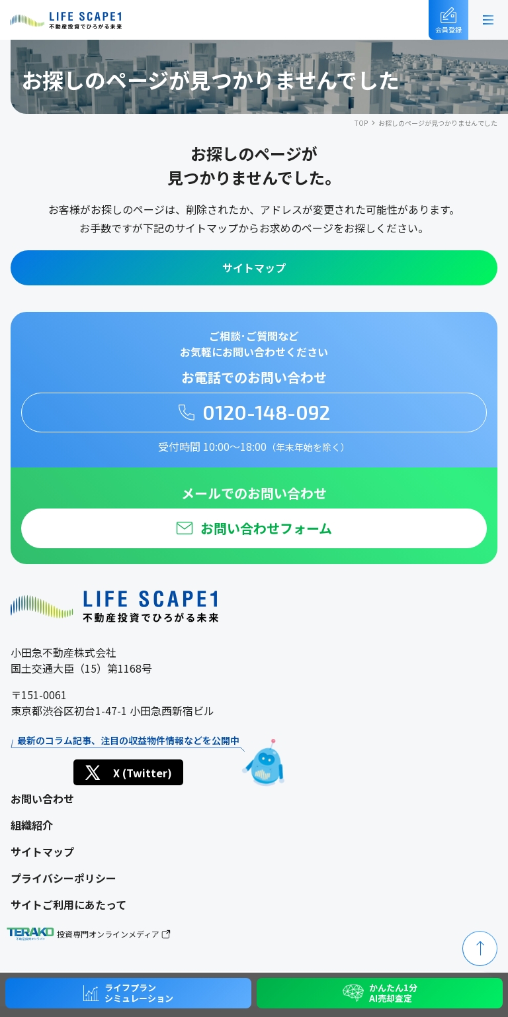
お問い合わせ (42, 798)
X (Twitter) (127, 773)
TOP (361, 123)
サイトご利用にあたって (68, 904)
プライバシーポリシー (63, 878)
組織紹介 (32, 825)
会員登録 (448, 20)
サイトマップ (254, 267)
